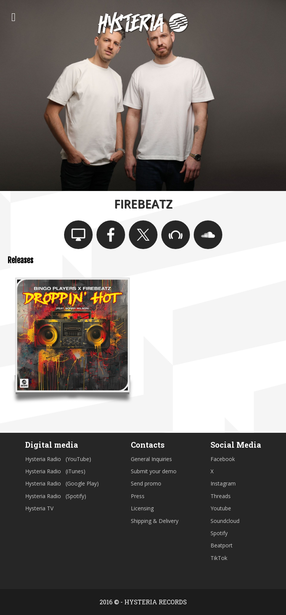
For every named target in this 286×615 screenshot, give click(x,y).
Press (138, 496)
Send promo (146, 483)
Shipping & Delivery (154, 520)
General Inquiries (151, 459)
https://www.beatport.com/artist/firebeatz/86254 (175, 234)
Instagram (223, 483)
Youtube (220, 508)
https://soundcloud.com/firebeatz (208, 234)
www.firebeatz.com (78, 234)
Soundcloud (224, 520)
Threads (220, 496)
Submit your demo (154, 471)
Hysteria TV (39, 508)
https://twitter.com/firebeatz (143, 234)
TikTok (218, 558)
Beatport (221, 545)
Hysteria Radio (43, 459)
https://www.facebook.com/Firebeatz (110, 234)
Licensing (142, 508)
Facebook (222, 459)
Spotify (219, 533)
